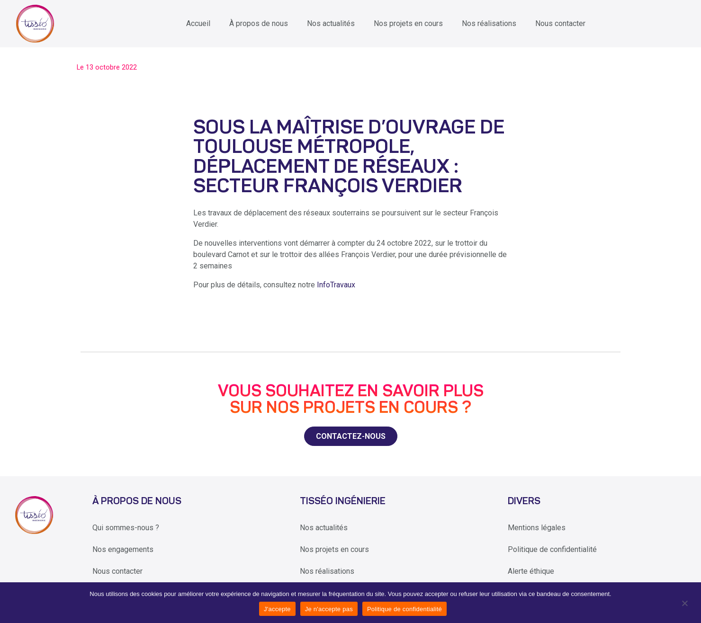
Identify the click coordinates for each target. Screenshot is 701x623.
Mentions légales (537, 527)
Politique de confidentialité (552, 549)
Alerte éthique (531, 571)
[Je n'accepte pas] (684, 602)
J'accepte (277, 609)
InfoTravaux (336, 284)
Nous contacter (560, 23)
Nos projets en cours (408, 23)
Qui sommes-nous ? (125, 527)
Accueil (198, 23)
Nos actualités (331, 23)
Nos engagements (122, 549)
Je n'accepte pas (329, 609)
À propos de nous (258, 23)
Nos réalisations (489, 23)
